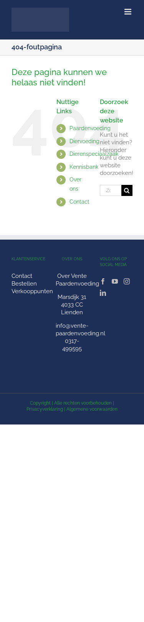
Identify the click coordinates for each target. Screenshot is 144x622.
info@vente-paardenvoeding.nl (80, 329)
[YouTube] (115, 281)
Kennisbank (84, 167)
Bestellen (24, 283)
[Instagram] (127, 281)
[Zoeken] (126, 190)
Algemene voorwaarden (92, 409)
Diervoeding (84, 141)
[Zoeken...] (110, 190)
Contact (79, 202)
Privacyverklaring (44, 409)
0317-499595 (72, 345)
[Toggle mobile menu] (128, 12)
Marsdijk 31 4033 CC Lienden (72, 305)
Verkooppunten (32, 291)
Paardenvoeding (90, 128)
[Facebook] (103, 281)
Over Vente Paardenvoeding (77, 280)
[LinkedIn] (103, 293)
